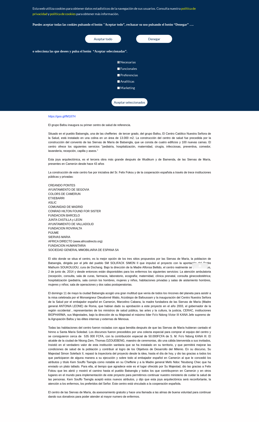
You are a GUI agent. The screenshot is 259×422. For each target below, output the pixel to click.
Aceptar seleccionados (129, 102)
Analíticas (127, 81)
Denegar (154, 39)
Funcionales (128, 69)
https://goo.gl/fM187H (62, 116)
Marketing (127, 88)
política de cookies (63, 14)
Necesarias (128, 62)
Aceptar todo (103, 39)
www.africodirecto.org (88, 241)
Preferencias (129, 75)
